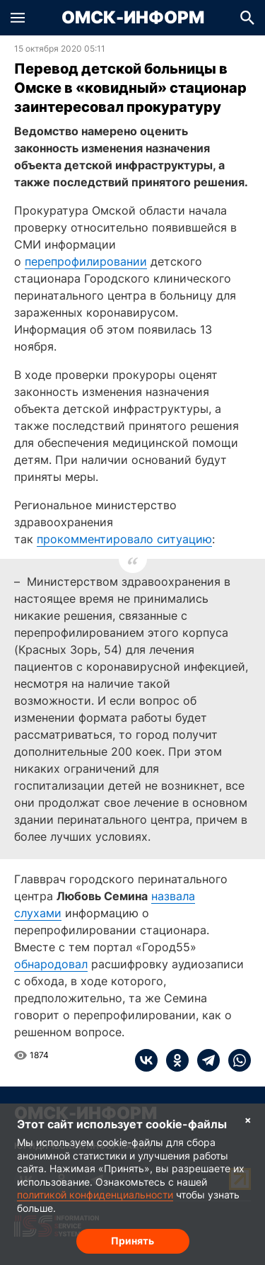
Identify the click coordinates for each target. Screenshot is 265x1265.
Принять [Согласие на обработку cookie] (132, 1241)
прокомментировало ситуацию (124, 539)
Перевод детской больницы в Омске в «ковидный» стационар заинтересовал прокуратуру (130, 87)
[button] (17, 17)
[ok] (173, 1060)
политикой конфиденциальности (95, 1195)
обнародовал (51, 964)
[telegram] (204, 1060)
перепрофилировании (86, 261)
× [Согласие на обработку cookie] (248, 1119)
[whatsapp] (235, 1060)
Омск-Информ (132, 18)
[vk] (146, 1060)
